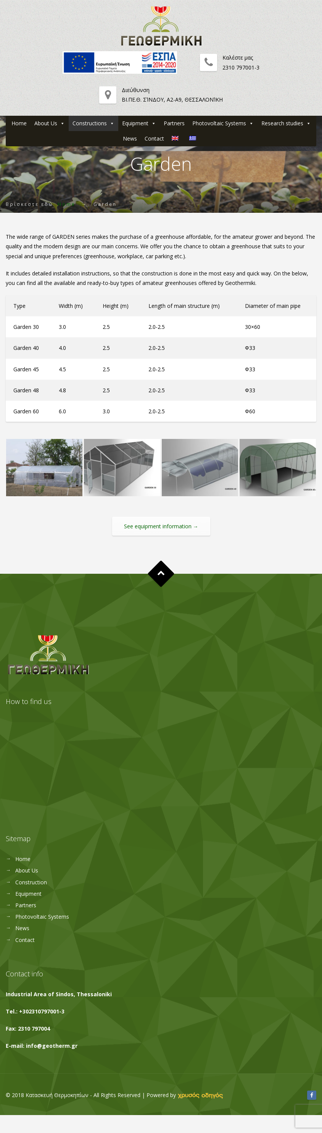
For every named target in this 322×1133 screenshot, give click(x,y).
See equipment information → (161, 526)
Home (19, 123)
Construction (31, 882)
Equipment (135, 123)
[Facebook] (311, 1095)
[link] (200, 1095)
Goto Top (161, 574)
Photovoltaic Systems (219, 123)
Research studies (282, 123)
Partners (174, 123)
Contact (154, 138)
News (130, 138)
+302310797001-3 (41, 1011)
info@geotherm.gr (51, 1045)
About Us (45, 123)
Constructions (89, 123)
